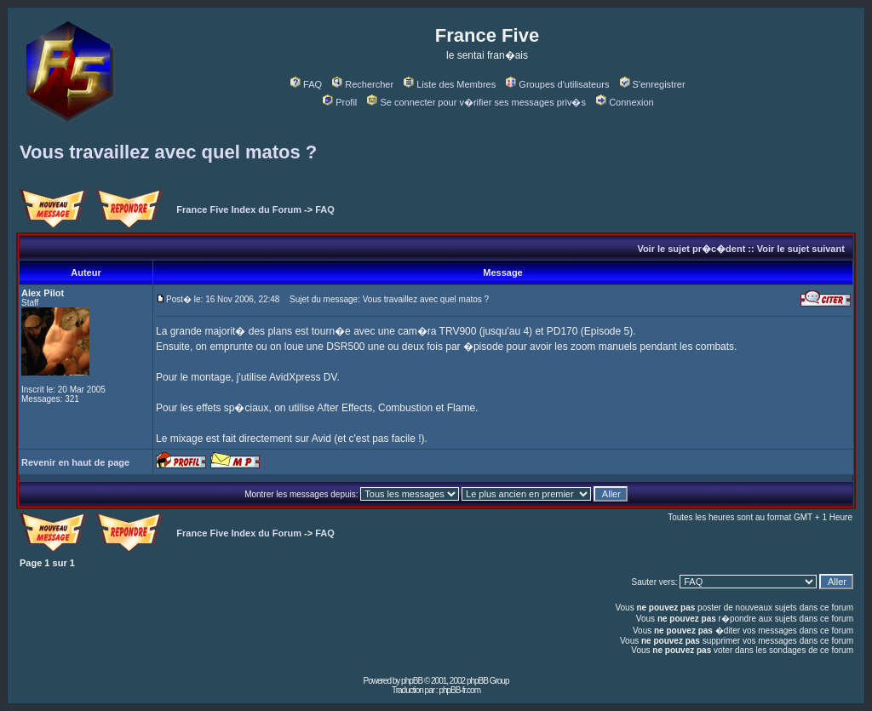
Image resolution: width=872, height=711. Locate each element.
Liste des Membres (450, 84)
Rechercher (362, 84)
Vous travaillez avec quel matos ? (168, 152)
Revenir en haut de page (75, 462)
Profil (340, 102)
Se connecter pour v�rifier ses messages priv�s (476, 102)
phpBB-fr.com (459, 690)
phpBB (411, 680)
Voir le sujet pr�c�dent (691, 249)
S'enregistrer (653, 84)
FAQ (306, 84)
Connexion (625, 102)
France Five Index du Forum (238, 209)
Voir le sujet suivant (801, 249)
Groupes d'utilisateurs (557, 84)
